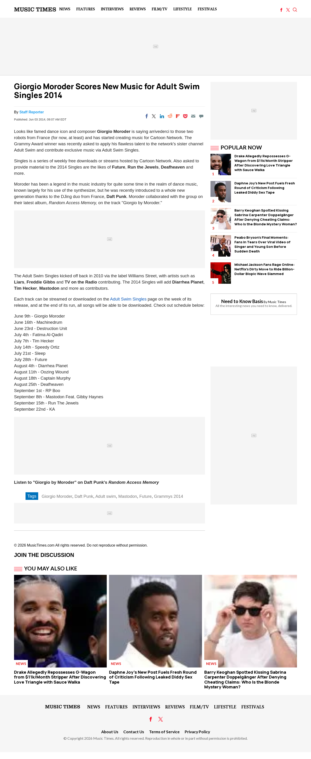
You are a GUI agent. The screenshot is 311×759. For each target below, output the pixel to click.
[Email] (193, 116)
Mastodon (127, 496)
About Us (109, 731)
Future (145, 496)
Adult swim (105, 496)
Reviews (138, 8)
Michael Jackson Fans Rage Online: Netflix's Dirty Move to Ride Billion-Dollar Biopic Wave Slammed (264, 269)
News (64, 8)
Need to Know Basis (242, 301)
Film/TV (159, 8)
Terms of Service (164, 731)
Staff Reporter (31, 112)
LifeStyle (182, 8)
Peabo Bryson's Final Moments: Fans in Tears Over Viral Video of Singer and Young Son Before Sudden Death (262, 244)
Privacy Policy (197, 731)
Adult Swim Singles (128, 299)
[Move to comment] (201, 116)
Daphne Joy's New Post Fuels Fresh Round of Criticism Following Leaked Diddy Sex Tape (264, 188)
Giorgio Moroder (57, 496)
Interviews (112, 8)
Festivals (207, 8)
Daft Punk (84, 496)
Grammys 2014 (168, 496)
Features (85, 8)
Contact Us (133, 731)
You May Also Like (50, 568)
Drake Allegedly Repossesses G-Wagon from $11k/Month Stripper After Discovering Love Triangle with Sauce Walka (263, 163)
